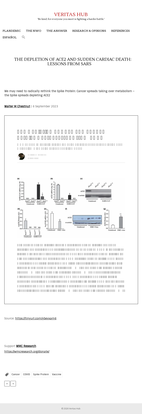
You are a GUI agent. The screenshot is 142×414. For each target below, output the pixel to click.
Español (10, 37)
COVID (26, 374)
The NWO (33, 30)
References (120, 30)
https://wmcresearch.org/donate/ (26, 351)
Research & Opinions (89, 30)
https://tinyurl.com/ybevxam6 (35, 318)
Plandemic (12, 30)
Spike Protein (41, 374)
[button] (23, 37)
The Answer (56, 30)
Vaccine (56, 374)
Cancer (16, 374)
